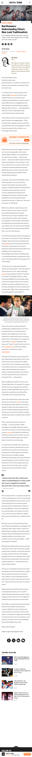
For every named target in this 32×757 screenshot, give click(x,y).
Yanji (18, 402)
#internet (24, 51)
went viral (13, 95)
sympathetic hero (9, 346)
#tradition (4, 52)
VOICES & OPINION (7, 23)
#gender (19, 51)
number (13, 341)
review (4, 274)
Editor (12, 59)
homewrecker (6, 352)
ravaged (6, 243)
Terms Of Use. (25, 143)
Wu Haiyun (6, 49)
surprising (10, 432)
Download (27, 754)
